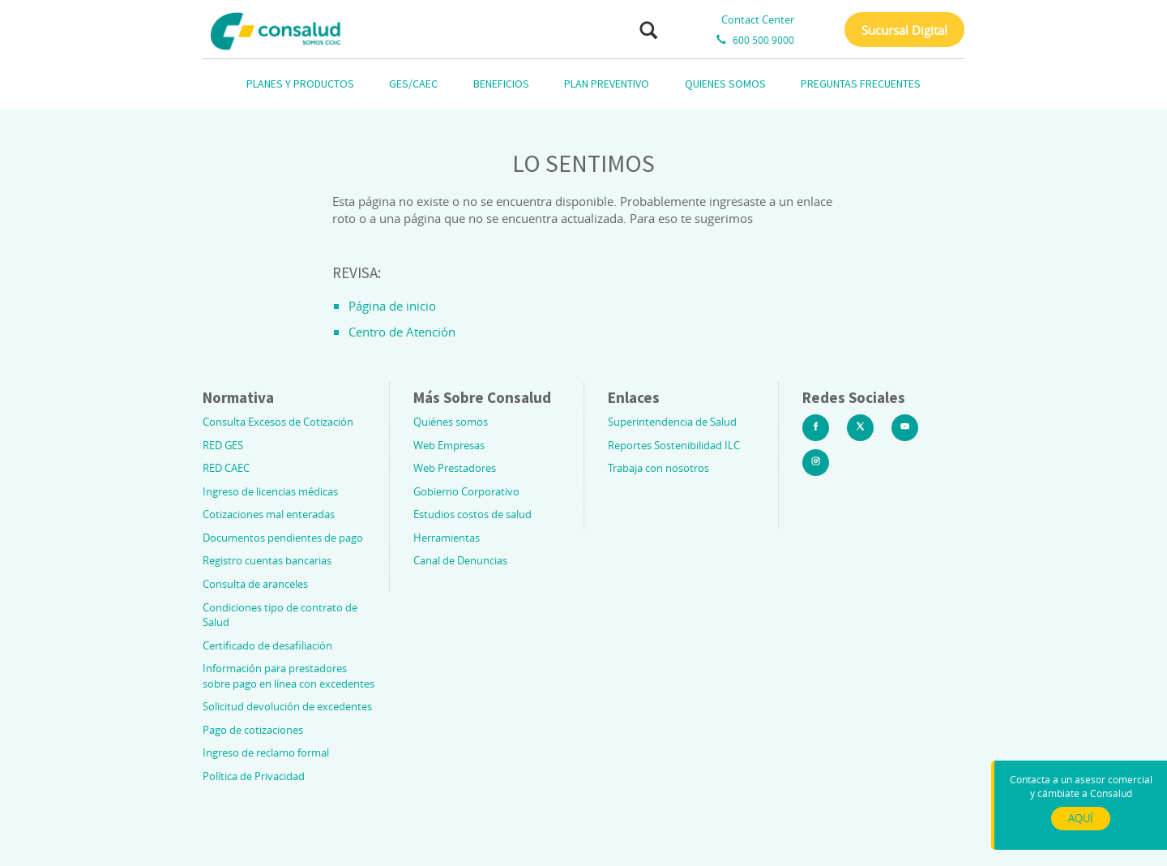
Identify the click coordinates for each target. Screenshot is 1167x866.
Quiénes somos (450, 421)
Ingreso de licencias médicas (270, 491)
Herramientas (446, 537)
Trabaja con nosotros (658, 468)
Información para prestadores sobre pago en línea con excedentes (288, 676)
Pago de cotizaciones (253, 729)
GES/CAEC (413, 83)
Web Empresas (449, 445)
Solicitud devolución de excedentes (287, 706)
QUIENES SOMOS (725, 83)
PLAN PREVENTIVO (606, 83)
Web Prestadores (454, 468)
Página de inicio (392, 306)
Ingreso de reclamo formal (266, 752)
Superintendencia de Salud (672, 421)
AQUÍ (1080, 818)
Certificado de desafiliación (267, 645)
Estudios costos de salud (472, 514)
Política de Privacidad (254, 776)
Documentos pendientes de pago (283, 537)
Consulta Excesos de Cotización (278, 421)
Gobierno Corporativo (466, 491)
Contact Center (757, 19)
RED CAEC (226, 468)
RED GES (223, 445)
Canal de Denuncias (460, 560)
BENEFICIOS (501, 83)
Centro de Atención (401, 332)
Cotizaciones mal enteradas (269, 514)
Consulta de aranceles (255, 584)
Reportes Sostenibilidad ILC (674, 445)
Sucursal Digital (904, 30)
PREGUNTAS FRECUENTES (861, 83)
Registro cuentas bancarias (267, 560)
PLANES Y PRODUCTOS (300, 83)
